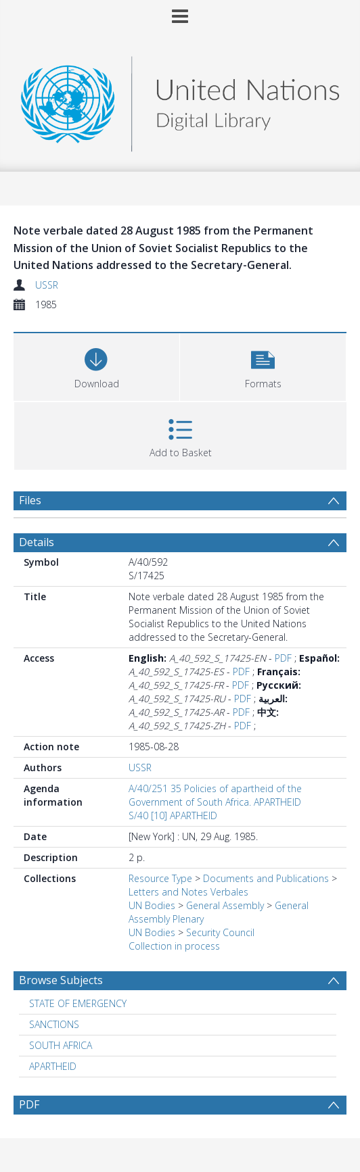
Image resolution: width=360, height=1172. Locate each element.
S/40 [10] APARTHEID (173, 815)
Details (36, 542)
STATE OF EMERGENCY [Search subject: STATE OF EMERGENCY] (78, 1003)
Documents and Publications (266, 878)
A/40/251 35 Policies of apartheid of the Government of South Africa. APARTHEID (215, 795)
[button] (263, 365)
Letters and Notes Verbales (188, 891)
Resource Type (160, 878)
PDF (283, 658)
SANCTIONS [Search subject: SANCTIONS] (54, 1024)
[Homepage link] (180, 100)
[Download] (96, 365)
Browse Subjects (61, 980)
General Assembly (225, 905)
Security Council (220, 932)
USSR (46, 284)
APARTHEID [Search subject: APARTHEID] (52, 1066)
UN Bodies (152, 905)
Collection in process (174, 945)
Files (30, 500)
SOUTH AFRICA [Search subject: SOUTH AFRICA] (60, 1045)
